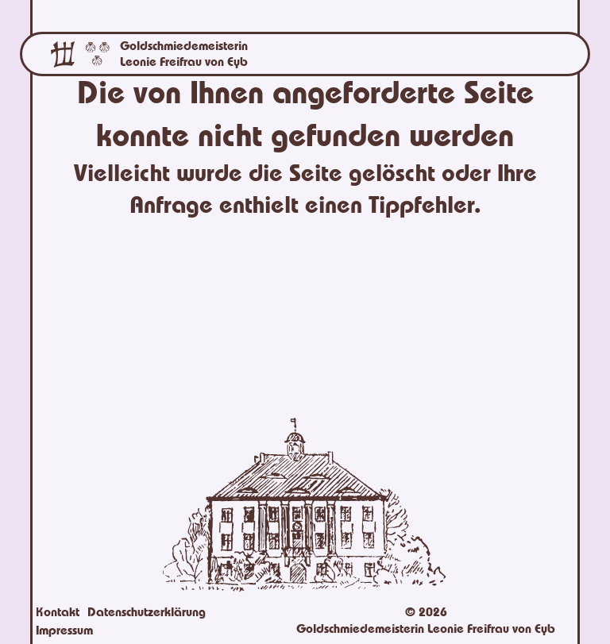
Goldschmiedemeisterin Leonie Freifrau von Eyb (184, 54)
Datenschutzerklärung (146, 612)
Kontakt (57, 612)
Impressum (64, 630)
